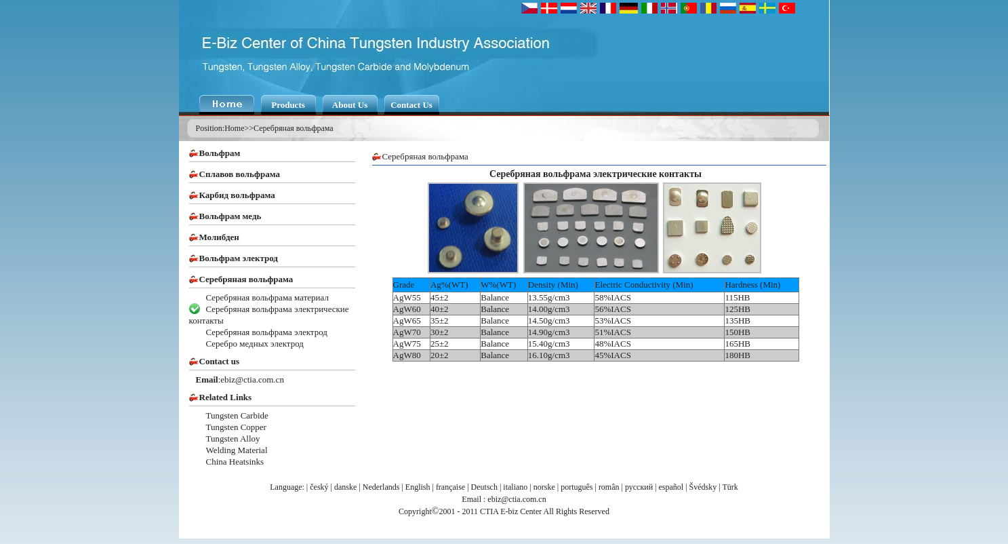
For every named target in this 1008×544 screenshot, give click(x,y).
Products (288, 105)
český (319, 487)
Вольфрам (220, 153)
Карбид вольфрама (237, 195)
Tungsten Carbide (237, 415)
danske (345, 487)
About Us (349, 105)
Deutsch (484, 487)
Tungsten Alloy (233, 438)
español (671, 487)
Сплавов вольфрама (239, 174)
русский (639, 487)
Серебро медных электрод (255, 343)
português (576, 487)
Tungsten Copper (236, 427)
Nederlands (381, 487)
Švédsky (703, 487)
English (417, 487)
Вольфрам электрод (238, 258)
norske (544, 487)
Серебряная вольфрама (294, 128)
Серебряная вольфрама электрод (266, 332)
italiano (515, 487)
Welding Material (237, 450)
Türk (730, 487)
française (450, 487)
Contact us (219, 361)
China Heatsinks (235, 461)
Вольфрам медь (230, 216)
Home (234, 128)
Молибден (219, 237)
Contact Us (411, 105)
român (609, 487)
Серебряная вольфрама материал (267, 297)
